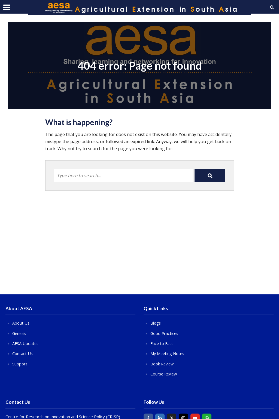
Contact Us (22, 353)
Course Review (164, 373)
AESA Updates (25, 343)
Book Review (162, 363)
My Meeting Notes (168, 353)
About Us (21, 323)
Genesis (20, 333)
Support (19, 363)
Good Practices (164, 333)
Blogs (155, 323)
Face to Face (162, 343)
